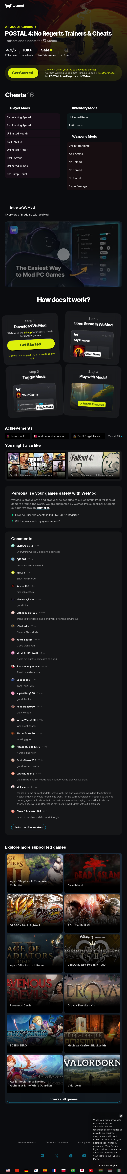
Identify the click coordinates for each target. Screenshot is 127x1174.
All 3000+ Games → (20, 27)
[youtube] (84, 1156)
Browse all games (63, 1099)
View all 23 (114, 436)
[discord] (42, 1156)
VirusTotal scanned (47, 55)
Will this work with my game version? (37, 521)
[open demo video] (63, 254)
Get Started (22, 72)
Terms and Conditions (56, 1142)
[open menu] (120, 5)
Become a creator (27, 1142)
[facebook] (71, 1156)
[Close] (121, 1116)
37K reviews (11, 55)
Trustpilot (42, 507)
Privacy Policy (85, 1142)
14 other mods (106, 72)
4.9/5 (11, 50)
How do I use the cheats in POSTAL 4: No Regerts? (47, 515)
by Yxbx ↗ (66, 55)
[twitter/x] (56, 1156)
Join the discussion (28, 827)
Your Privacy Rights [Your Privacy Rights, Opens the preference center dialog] (108, 1165)
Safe (47, 50)
